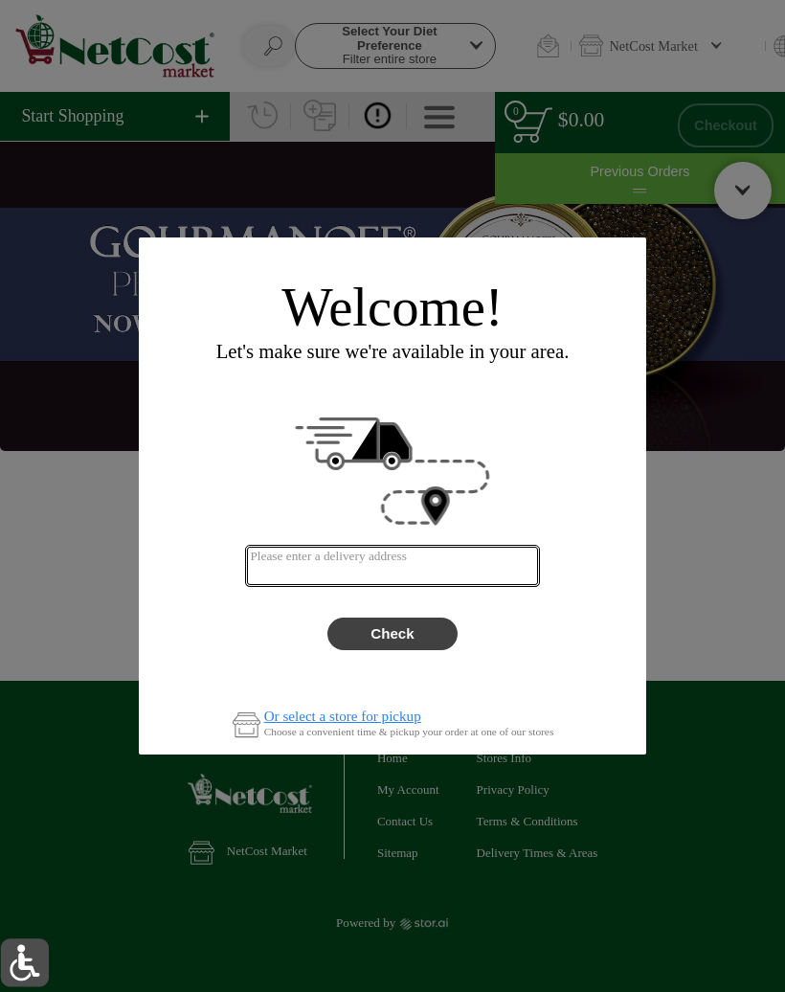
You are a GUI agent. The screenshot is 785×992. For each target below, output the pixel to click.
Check (392, 633)
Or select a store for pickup (342, 717)
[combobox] (392, 566)
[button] (24, 962)
